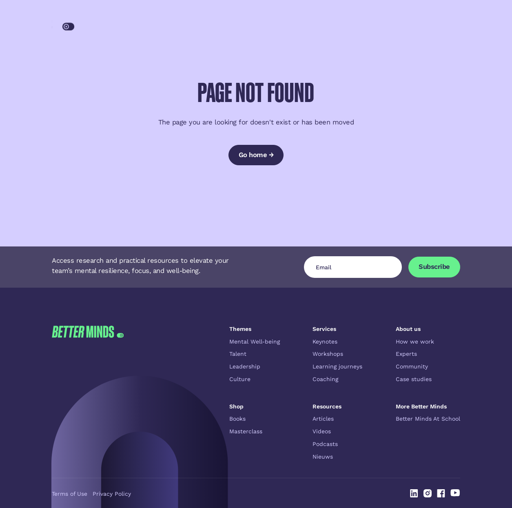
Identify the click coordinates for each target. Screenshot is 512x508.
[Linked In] (414, 493)
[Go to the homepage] (88, 393)
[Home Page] (91, 24)
